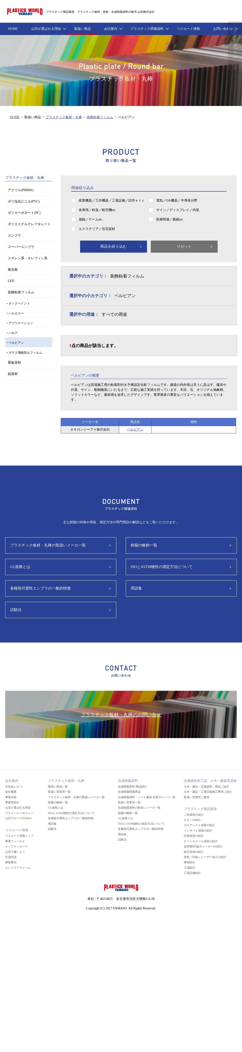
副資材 (13, 374)
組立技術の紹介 (194, 852)
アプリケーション (21, 323)
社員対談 (11, 857)
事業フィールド (15, 841)
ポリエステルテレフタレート (29, 224)
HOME (15, 117)
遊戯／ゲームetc (90, 219)
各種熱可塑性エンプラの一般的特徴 (40, 588)
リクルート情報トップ (19, 835)
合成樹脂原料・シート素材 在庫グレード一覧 (146, 797)
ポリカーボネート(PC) (24, 213)
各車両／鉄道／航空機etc (97, 210)
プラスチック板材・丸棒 (64, 117)
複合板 (13, 269)
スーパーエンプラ (21, 247)
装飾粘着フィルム (100, 117)
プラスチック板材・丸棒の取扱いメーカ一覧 (48, 545)
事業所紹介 (12, 802)
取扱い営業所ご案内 (196, 797)
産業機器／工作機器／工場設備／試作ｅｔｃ (112, 200)
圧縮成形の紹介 (194, 835)
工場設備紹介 (192, 873)
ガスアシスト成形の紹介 (199, 825)
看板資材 (14, 362)
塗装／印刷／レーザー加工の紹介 (205, 857)
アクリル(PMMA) (20, 190)
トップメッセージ (16, 846)
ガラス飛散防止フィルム (25, 352)
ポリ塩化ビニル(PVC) (24, 201)
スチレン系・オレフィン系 (28, 258)
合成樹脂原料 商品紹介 (132, 786)
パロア (13, 333)
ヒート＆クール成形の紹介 (201, 841)
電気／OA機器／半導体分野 (176, 200)
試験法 (16, 610)
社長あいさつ (13, 786)
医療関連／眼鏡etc (169, 219)
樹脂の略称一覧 (144, 545)
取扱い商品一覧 (58, 786)
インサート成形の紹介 (198, 830)
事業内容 (11, 797)
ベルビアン (16, 342)
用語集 (136, 588)
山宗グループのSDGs (18, 818)
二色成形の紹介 (194, 814)
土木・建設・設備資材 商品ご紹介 (206, 786)
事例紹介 (189, 862)
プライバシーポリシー (19, 813)
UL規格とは (20, 567)
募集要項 (11, 862)
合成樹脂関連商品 (129, 791)
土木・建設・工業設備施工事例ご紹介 (208, 791)
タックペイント (19, 303)
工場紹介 (189, 867)
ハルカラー (16, 313)
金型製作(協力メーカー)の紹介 (203, 846)
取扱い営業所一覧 (59, 791)
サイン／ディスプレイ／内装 (177, 210)
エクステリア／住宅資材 (97, 229)
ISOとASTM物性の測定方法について (162, 567)
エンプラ (14, 235)
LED (11, 281)
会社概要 (11, 791)
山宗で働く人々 (15, 852)
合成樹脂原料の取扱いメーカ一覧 (139, 807)
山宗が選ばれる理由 (18, 807)
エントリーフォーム (18, 867)
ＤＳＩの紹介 (192, 820)
